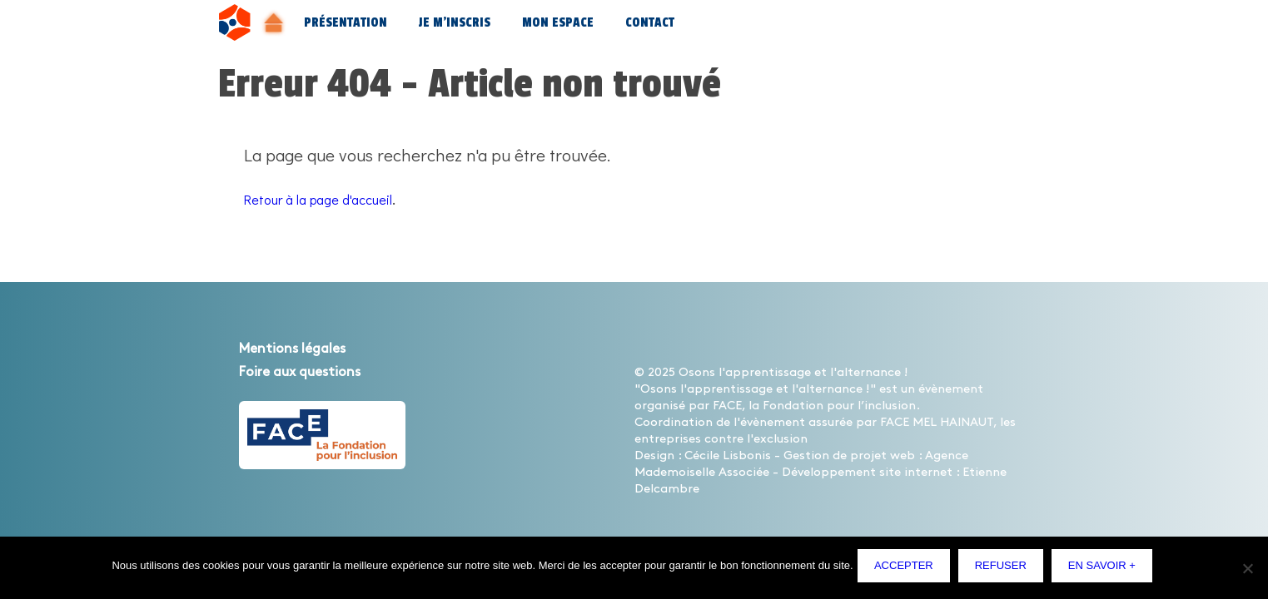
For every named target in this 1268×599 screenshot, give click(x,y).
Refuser (1004, 569)
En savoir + (1106, 569)
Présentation (345, 23)
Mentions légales (309, 347)
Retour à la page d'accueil (340, 198)
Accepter (907, 569)
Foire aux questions (319, 371)
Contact (649, 23)
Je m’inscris (454, 23)
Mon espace (558, 23)
